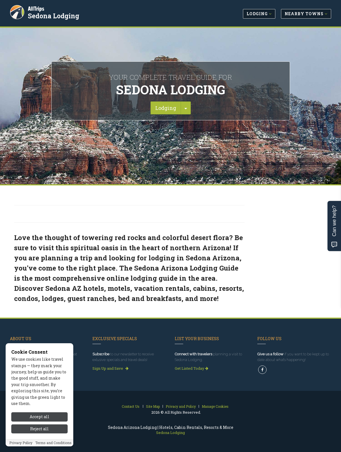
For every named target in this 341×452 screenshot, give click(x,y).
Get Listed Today (191, 368)
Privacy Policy (20, 442)
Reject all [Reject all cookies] (39, 428)
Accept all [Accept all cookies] (39, 416)
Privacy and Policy (181, 406)
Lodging (165, 108)
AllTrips (36, 8)
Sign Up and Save (110, 368)
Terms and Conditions (53, 442)
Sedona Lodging (54, 15)
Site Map (153, 406)
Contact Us (131, 406)
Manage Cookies (215, 406)
